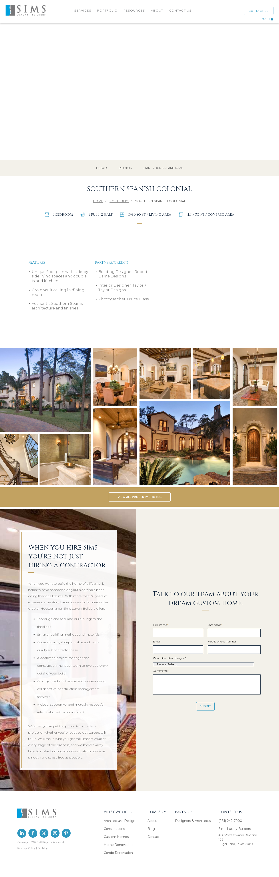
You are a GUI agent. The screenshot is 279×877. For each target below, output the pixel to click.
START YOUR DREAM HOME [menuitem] (163, 163)
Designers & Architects (193, 816)
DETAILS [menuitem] (102, 163)
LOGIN (266, 19)
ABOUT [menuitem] (157, 10)
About (152, 816)
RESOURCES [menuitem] (134, 10)
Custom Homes (116, 832)
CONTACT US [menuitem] (180, 10)
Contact (153, 832)
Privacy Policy (26, 843)
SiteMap (43, 843)
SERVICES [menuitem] (82, 10)
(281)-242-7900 (230, 816)
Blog (151, 824)
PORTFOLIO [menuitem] (107, 10)
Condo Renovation (118, 848)
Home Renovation (118, 840)
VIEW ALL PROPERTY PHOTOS (139, 492)
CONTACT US (259, 10)
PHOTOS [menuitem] (125, 163)
